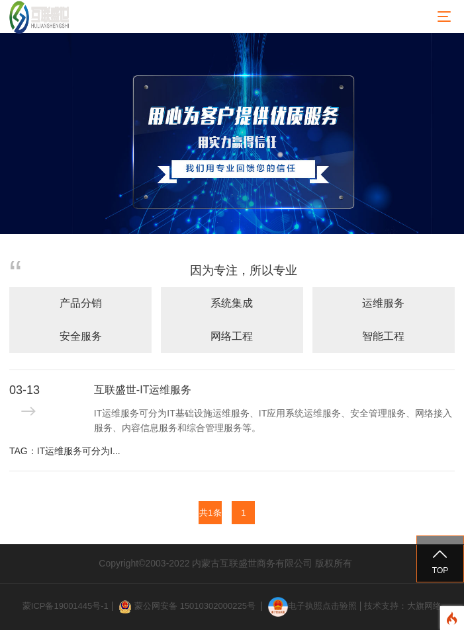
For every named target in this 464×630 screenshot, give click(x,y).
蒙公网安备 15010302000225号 (195, 606)
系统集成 (231, 303)
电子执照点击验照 (312, 606)
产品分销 (81, 303)
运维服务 (383, 303)
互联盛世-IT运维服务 (143, 389)
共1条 (210, 513)
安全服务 (81, 336)
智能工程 (383, 336)
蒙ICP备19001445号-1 (66, 606)
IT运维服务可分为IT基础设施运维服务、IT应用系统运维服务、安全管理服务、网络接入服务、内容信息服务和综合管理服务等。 (273, 420)
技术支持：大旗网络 (402, 606)
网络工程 (231, 336)
